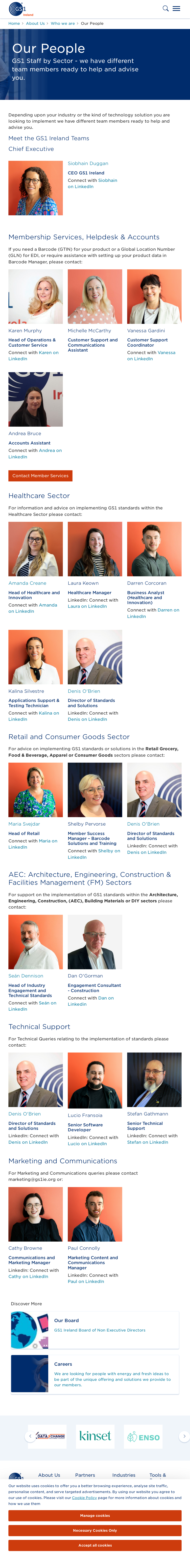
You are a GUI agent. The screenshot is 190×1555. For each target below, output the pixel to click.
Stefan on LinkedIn (147, 1142)
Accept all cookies (95, 1545)
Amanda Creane (27, 583)
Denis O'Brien (84, 691)
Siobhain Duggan (88, 163)
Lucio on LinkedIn (87, 1143)
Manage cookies (95, 1516)
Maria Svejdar (24, 824)
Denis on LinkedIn (87, 719)
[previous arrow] (30, 1437)
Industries (123, 1475)
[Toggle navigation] (176, 9)
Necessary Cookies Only (95, 1530)
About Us (49, 1475)
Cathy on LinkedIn (28, 1276)
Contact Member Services (40, 475)
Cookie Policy (84, 1498)
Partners (85, 1475)
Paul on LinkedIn (86, 1281)
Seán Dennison (25, 975)
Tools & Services (159, 1477)
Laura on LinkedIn (87, 606)
